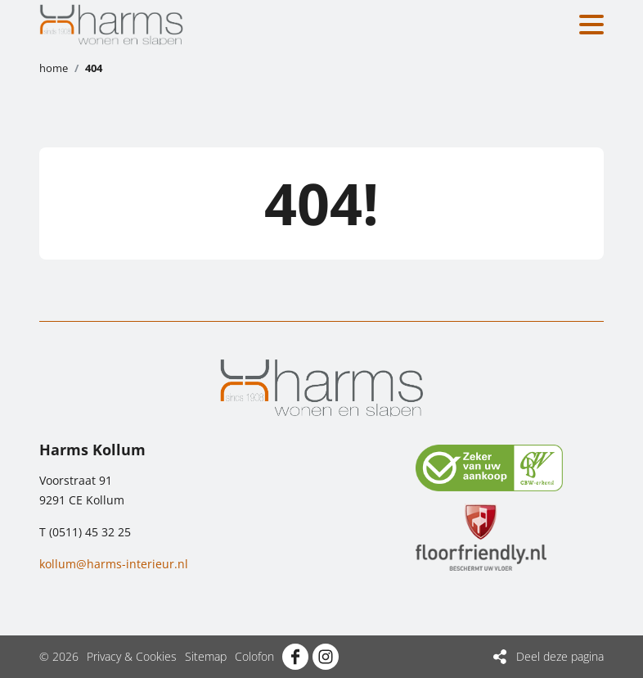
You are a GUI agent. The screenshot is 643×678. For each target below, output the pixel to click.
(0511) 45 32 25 (90, 532)
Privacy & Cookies (132, 656)
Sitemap (206, 656)
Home (53, 68)
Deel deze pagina (560, 656)
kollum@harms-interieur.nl (113, 564)
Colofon (254, 656)
